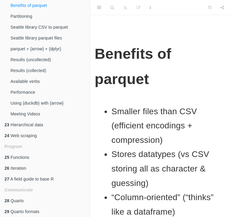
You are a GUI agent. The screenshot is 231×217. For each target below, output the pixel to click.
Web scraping (21, 135)
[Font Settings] (125, 7)
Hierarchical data (24, 124)
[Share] (222, 7)
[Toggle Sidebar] (99, 7)
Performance (23, 92)
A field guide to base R (29, 179)
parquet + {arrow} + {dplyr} (36, 48)
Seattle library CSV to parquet (39, 27)
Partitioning (21, 16)
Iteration (15, 168)
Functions (17, 157)
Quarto (14, 200)
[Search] (112, 7)
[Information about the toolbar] (150, 7)
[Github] (209, 7)
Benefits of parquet (29, 5)
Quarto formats (22, 211)
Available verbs (25, 81)
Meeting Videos (25, 114)
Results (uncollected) (31, 59)
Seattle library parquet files (36, 38)
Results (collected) (28, 70)
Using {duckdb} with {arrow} (37, 103)
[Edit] (138, 7)
